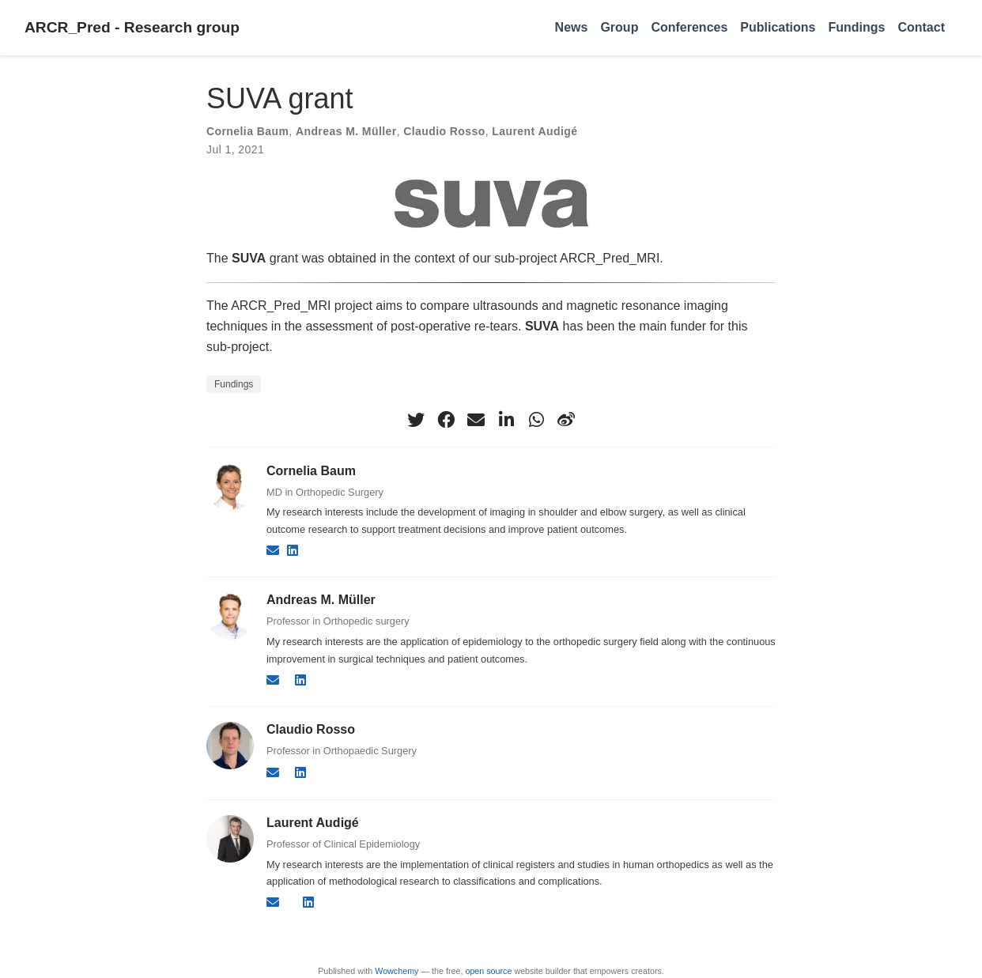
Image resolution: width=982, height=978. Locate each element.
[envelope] (476, 420)
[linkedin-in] (506, 420)
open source (488, 971)
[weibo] (566, 420)
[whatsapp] (536, 420)
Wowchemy (396, 971)
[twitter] (416, 420)
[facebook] (446, 420)
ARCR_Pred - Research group (132, 27)
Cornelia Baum (247, 131)
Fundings (233, 384)
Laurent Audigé (534, 131)
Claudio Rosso (444, 131)
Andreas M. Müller (346, 131)
